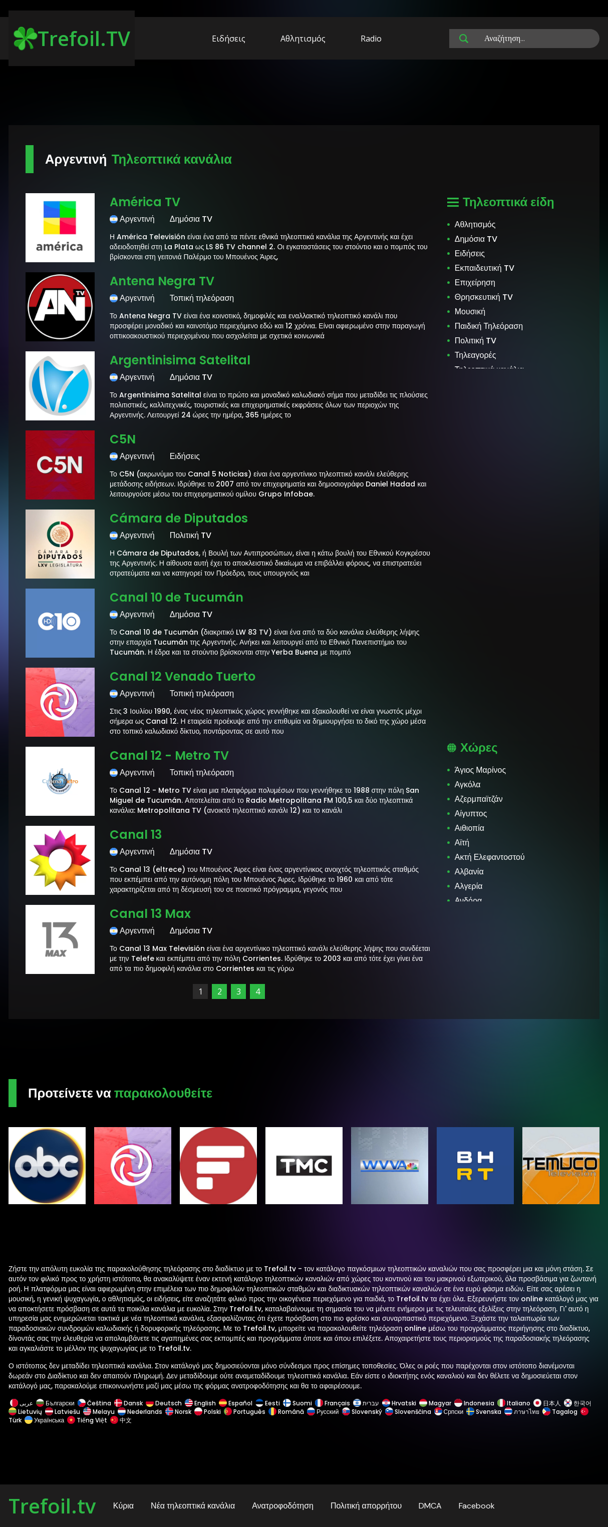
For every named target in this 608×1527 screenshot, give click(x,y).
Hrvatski (399, 1403)
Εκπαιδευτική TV (484, 268)
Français (333, 1403)
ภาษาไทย (522, 1411)
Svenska (484, 1411)
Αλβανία (469, 871)
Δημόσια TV (476, 239)
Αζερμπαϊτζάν (479, 799)
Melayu (99, 1411)
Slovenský (362, 1411)
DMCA (430, 1505)
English (200, 1403)
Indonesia (474, 1403)
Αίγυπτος (471, 813)
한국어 (577, 1403)
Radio (371, 38)
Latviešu (63, 1411)
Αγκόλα (468, 784)
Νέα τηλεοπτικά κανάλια (193, 1505)
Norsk (178, 1411)
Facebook (477, 1505)
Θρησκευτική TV (484, 297)
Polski (207, 1411)
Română (286, 1411)
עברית (366, 1403)
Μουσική (470, 311)
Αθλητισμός (303, 38)
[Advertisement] (304, 94)
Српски (449, 1411)
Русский (323, 1411)
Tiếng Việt (87, 1420)
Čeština (94, 1403)
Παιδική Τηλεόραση (489, 326)
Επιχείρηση (475, 282)
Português (244, 1411)
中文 (120, 1420)
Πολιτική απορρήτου (366, 1505)
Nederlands (140, 1411)
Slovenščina (408, 1411)
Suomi (297, 1403)
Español (235, 1403)
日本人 (547, 1403)
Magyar (435, 1403)
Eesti (267, 1403)
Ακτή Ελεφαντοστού (490, 857)
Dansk (128, 1403)
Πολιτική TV (475, 340)
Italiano (514, 1403)
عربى (22, 1403)
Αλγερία (469, 886)
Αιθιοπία (469, 828)
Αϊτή (462, 842)
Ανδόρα (468, 900)
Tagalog (560, 1411)
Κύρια (123, 1505)
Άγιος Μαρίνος (480, 770)
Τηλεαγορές (475, 355)
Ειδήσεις (228, 38)
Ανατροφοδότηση (283, 1505)
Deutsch (163, 1403)
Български (55, 1403)
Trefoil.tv (52, 1505)
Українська (44, 1420)
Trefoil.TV (72, 38)
